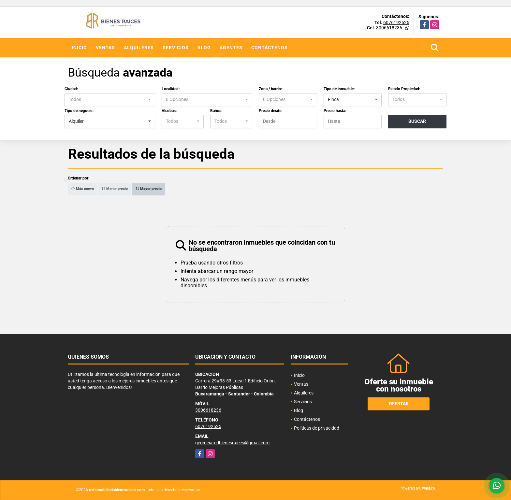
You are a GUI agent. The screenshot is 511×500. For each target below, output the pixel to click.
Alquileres (139, 47)
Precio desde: (270, 110)
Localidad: (171, 89)
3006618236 (389, 27)
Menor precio (114, 189)
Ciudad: (71, 89)
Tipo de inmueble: (339, 89)
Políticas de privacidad (316, 428)
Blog (204, 47)
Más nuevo (82, 189)
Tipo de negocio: (79, 110)
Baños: (216, 110)
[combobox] (110, 99)
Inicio (79, 47)
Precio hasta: (335, 110)
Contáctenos (269, 47)
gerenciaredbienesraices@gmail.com (232, 442)
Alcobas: (169, 110)
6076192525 (396, 22)
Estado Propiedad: (404, 89)
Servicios (176, 47)
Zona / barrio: (270, 89)
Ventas (105, 47)
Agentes (231, 47)
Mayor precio (148, 189)
